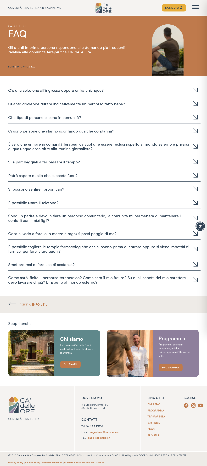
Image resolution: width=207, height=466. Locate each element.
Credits (101, 462)
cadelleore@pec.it (99, 437)
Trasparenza (157, 416)
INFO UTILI (40, 304)
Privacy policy (16, 462)
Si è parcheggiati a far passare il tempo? (44, 162)
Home (11, 67)
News (151, 428)
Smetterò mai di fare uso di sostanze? (41, 264)
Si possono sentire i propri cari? (36, 189)
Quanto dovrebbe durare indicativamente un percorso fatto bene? (66, 104)
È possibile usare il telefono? (33, 202)
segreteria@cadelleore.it (105, 431)
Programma (156, 410)
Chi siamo (154, 404)
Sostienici (155, 422)
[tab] (104, 90)
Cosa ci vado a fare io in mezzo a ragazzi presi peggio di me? (63, 233)
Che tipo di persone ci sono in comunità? (44, 117)
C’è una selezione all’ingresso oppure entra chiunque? (56, 90)
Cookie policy (33, 462)
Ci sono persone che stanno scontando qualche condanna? (62, 131)
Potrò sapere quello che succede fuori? (44, 175)
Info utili (22, 67)
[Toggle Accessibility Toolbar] (200, 226)
